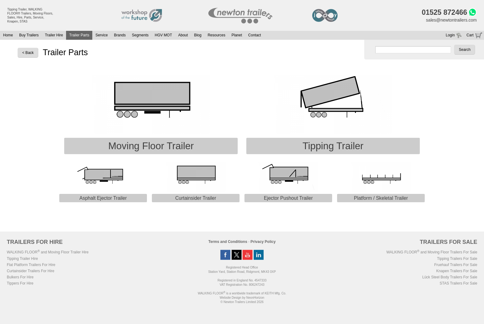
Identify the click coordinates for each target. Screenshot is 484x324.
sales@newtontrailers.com (451, 20)
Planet (237, 35)
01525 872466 (444, 12)
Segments (140, 35)
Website (230, 297)
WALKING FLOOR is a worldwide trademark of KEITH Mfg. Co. (242, 293)
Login (450, 35)
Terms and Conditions (227, 242)
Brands (120, 35)
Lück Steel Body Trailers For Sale (449, 277)
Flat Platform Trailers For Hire (31, 265)
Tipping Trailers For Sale (457, 258)
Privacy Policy (263, 242)
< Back (28, 53)
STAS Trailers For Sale (458, 283)
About (183, 35)
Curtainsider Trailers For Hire (30, 271)
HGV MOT (163, 35)
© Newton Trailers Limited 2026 (242, 302)
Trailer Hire (54, 35)
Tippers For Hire (20, 283)
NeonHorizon (255, 297)
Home (8, 35)
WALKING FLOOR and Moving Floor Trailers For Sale (431, 252)
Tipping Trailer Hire (22, 258)
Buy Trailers (29, 35)
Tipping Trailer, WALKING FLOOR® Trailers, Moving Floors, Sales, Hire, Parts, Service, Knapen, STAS (30, 15)
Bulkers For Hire (20, 277)
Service (101, 35)
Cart (470, 35)
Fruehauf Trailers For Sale (455, 265)
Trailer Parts (79, 35)
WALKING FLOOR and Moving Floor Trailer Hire (48, 252)
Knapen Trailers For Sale (456, 271)
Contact (254, 35)
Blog (198, 35)
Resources (216, 35)
